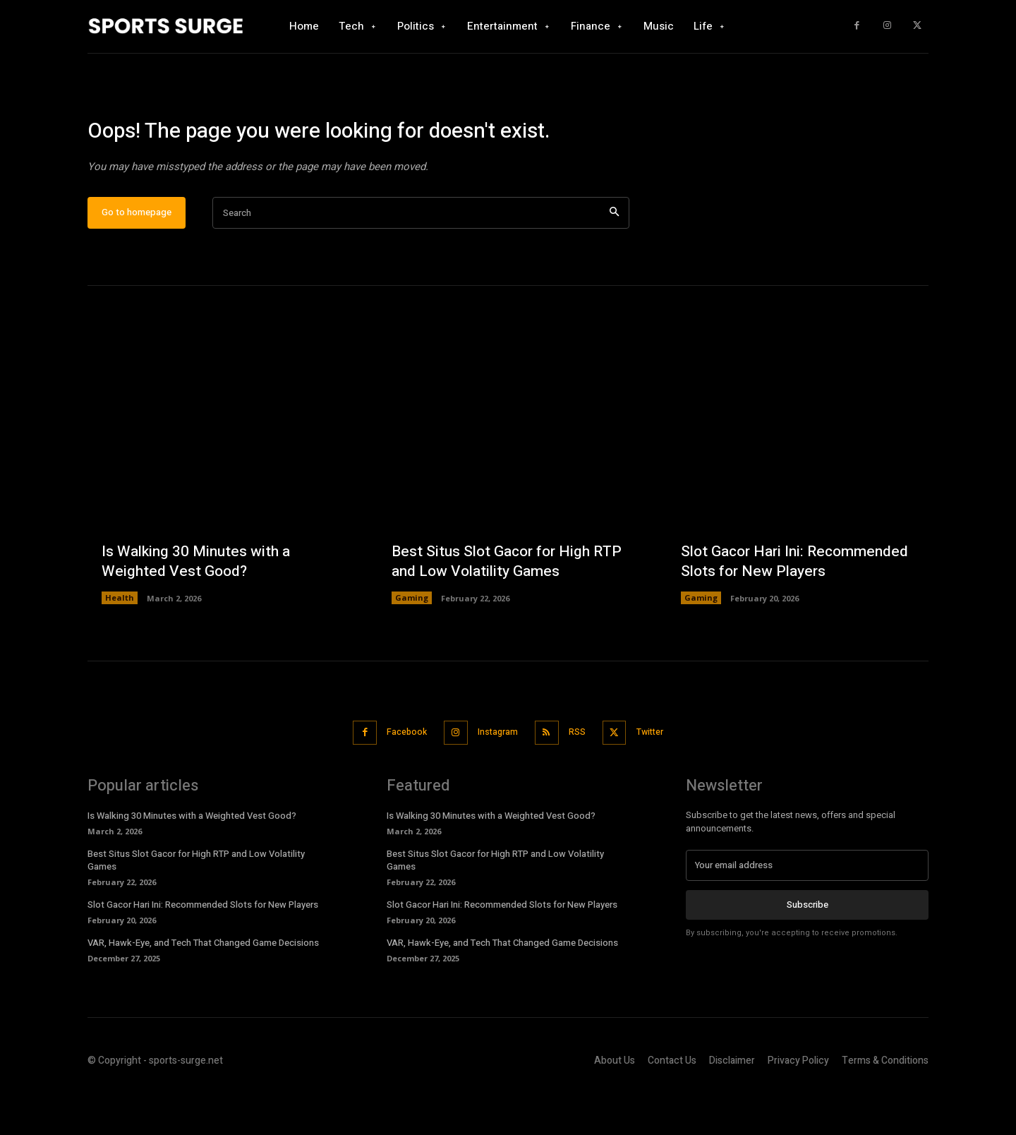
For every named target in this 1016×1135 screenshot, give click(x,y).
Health (119, 643)
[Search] (614, 259)
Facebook (397, 776)
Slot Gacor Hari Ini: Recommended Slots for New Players (783, 596)
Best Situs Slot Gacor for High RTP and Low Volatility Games (496, 606)
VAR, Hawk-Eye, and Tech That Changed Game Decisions (203, 987)
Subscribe (807, 948)
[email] (807, 909)
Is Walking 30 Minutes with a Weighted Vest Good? (199, 606)
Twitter (662, 776)
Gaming (411, 643)
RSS (582, 776)
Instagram (495, 776)
